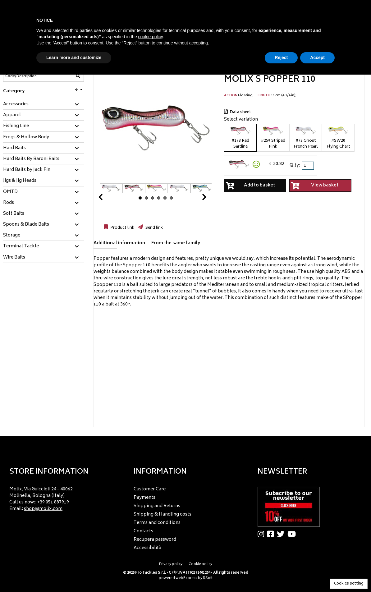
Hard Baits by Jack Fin (26, 170)
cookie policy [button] (150, 36)
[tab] (43, 104)
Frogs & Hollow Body (26, 137)
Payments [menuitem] (144, 498)
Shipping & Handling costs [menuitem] (162, 514)
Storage (11, 235)
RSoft (208, 578)
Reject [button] (281, 57)
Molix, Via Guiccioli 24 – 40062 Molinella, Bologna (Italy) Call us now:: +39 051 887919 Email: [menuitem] (41, 499)
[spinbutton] (308, 165)
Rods (8, 203)
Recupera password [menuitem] (155, 540)
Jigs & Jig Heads (19, 181)
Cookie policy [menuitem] (200, 564)
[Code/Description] (28, 76)
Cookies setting (349, 584)
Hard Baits (14, 148)
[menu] (61, 497)
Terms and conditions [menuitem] (157, 523)
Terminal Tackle (21, 246)
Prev (108, 199)
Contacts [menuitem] (143, 531)
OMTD (10, 192)
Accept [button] (317, 57)
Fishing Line (16, 126)
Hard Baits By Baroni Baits (31, 159)
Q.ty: (295, 165)
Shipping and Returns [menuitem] (157, 506)
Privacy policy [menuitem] (170, 564)
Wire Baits (14, 257)
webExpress (186, 578)
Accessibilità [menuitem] (147, 548)
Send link (153, 227)
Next (196, 199)
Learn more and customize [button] (73, 57)
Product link (121, 227)
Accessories (16, 104)
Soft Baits (13, 214)
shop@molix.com (43, 509)
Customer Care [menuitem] (150, 489)
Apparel (12, 115)
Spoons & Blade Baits (26, 224)
